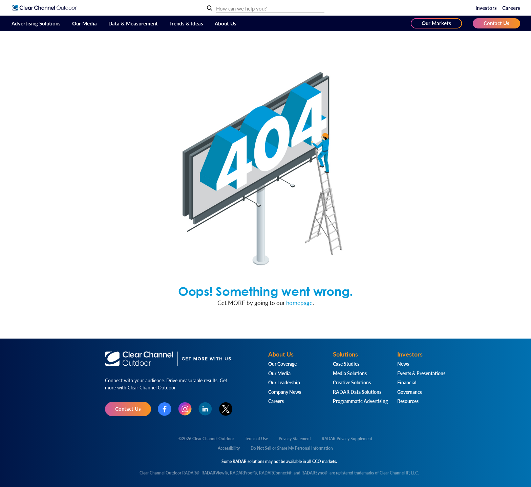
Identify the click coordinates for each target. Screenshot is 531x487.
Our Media (84, 23)
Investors (486, 7)
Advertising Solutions (36, 23)
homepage (299, 303)
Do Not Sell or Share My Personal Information (292, 448)
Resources (408, 401)
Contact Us (496, 22)
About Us (225, 23)
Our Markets (436, 22)
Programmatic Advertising (360, 401)
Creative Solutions (352, 382)
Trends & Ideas (186, 23)
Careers (511, 7)
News (403, 363)
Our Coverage (282, 363)
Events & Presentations (421, 373)
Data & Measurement (133, 23)
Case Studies (346, 363)
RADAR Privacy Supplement (347, 439)
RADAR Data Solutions (357, 391)
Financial (406, 382)
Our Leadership (284, 382)
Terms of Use (256, 439)
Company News (284, 391)
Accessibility (229, 448)
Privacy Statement (295, 439)
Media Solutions (350, 373)
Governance (409, 391)
